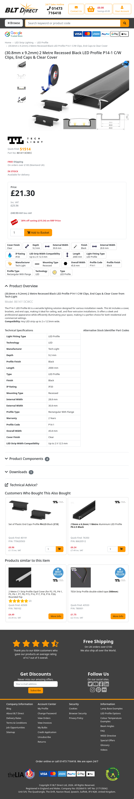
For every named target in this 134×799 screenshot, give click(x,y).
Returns (42, 741)
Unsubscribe (44, 737)
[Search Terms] (73, 23)
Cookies (73, 708)
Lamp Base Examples (112, 708)
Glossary (105, 745)
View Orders (44, 718)
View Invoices (45, 722)
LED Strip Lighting (24, 42)
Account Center (47, 704)
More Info (56, 616)
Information (108, 704)
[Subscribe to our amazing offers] (36, 684)
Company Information (19, 704)
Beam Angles (107, 726)
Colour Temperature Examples (111, 719)
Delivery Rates (13, 718)
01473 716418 (54, 10)
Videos (104, 749)
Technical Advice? (21, 485)
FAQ (103, 730)
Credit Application (47, 732)
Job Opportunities (15, 727)
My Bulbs (42, 727)
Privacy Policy (76, 718)
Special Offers (108, 740)
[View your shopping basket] (98, 9)
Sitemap (10, 732)
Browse (14, 23)
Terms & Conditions (16, 722)
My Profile (43, 708)
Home (8, 42)
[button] (126, 526)
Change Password (47, 713)
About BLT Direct (15, 713)
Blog (8, 708)
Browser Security (78, 713)
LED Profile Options (111, 713)
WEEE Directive (108, 735)
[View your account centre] (122, 9)
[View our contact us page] (76, 9)
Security (74, 704)
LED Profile (42, 42)
